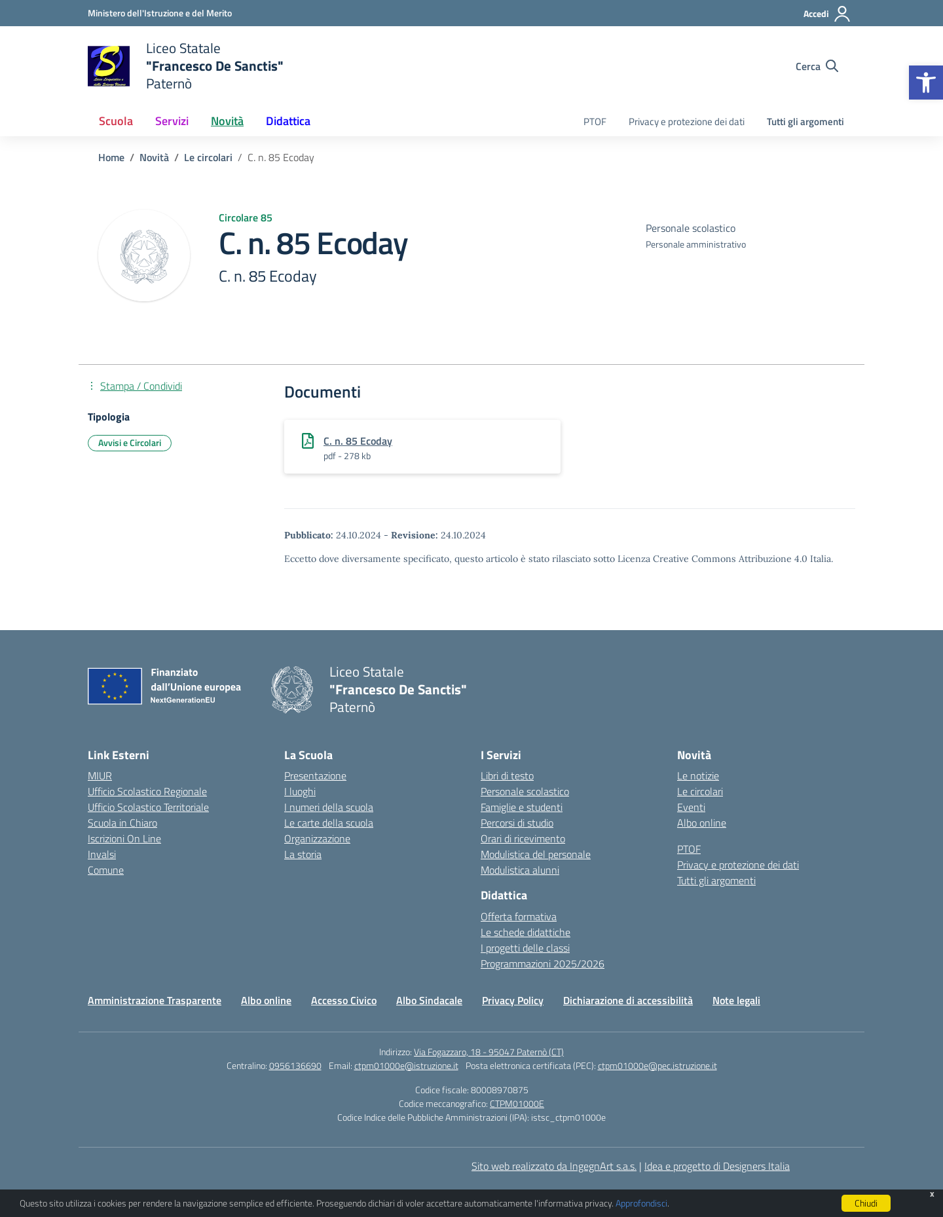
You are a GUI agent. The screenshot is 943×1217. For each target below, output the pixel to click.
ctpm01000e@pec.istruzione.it (657, 1065)
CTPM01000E (517, 1103)
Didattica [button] (288, 121)
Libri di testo (507, 775)
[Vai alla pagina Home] (111, 157)
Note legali (736, 1000)
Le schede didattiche (525, 932)
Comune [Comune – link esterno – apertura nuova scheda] (106, 870)
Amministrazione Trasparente (154, 1000)
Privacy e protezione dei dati (687, 121)
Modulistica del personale (536, 854)
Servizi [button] (172, 121)
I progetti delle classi (525, 948)
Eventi (691, 807)
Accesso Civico (344, 1000)
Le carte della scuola (328, 823)
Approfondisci (641, 1203)
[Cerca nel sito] (817, 66)
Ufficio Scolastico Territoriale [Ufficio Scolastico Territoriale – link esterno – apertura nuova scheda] (148, 807)
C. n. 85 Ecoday (358, 441)
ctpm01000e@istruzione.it (406, 1065)
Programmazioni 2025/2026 (542, 963)
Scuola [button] (116, 121)
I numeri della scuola (328, 807)
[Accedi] (827, 14)
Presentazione (315, 775)
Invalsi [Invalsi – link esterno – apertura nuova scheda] (102, 854)
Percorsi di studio (517, 823)
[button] (926, 83)
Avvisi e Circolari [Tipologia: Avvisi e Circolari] (129, 442)
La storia (303, 854)
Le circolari (700, 791)
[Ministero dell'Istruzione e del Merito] (160, 13)
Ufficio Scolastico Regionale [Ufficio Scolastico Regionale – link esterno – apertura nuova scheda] (147, 791)
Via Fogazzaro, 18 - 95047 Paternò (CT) (489, 1051)
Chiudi (866, 1203)
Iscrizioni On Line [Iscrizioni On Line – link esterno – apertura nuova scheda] (124, 838)
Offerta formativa (519, 916)
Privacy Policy (513, 1000)
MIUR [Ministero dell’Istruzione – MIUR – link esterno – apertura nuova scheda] (100, 775)
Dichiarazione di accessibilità (628, 1000)
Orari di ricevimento (523, 838)
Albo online (701, 823)
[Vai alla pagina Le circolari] (208, 157)
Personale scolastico (525, 791)
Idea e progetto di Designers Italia (717, 1166)
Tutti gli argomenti (805, 121)
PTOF (594, 121)
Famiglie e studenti (522, 807)
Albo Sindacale (429, 1000)
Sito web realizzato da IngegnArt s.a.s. (554, 1166)
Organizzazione (317, 838)
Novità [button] (227, 121)
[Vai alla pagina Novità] (154, 157)
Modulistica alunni (520, 870)
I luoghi (300, 791)
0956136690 (295, 1065)
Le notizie (698, 775)
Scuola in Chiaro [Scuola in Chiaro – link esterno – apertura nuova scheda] (122, 823)
